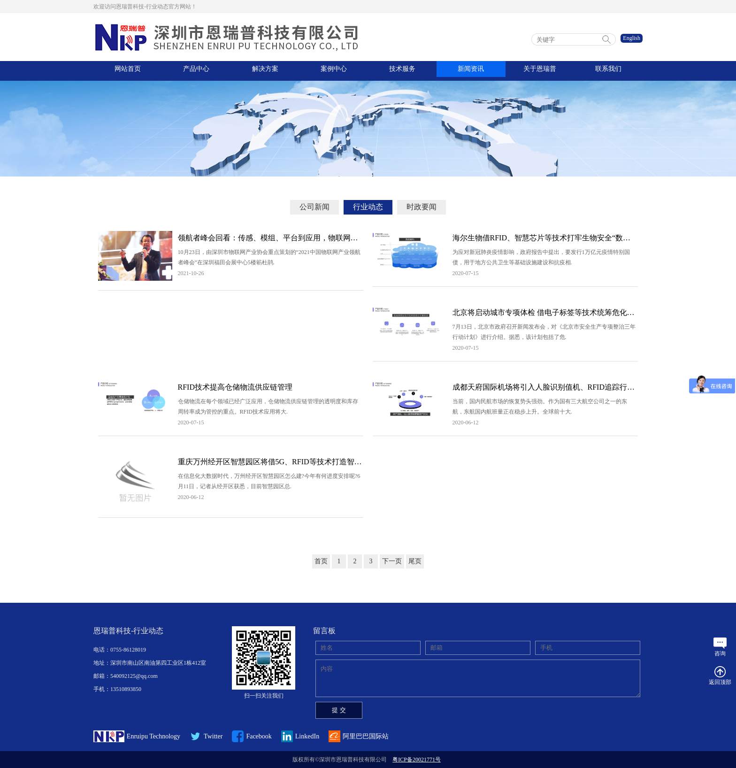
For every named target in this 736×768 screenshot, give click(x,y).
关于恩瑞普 (539, 70)
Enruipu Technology (136, 736)
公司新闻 (314, 207)
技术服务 (402, 70)
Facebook (252, 736)
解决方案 (265, 70)
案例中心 (334, 70)
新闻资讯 (471, 70)
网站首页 (128, 70)
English (631, 38)
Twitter (206, 736)
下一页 (392, 561)
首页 (321, 561)
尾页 (415, 561)
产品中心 (196, 70)
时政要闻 (421, 207)
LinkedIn (300, 736)
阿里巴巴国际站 (359, 736)
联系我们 (608, 70)
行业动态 (368, 207)
